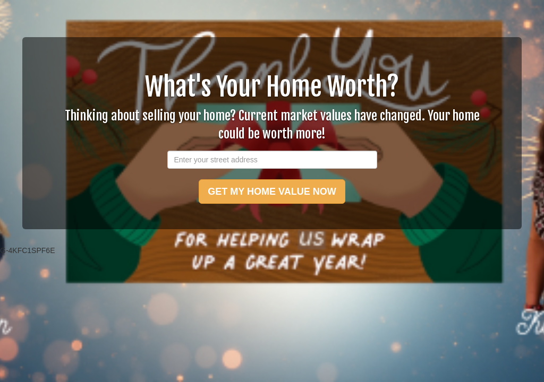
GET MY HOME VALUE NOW (272, 191)
